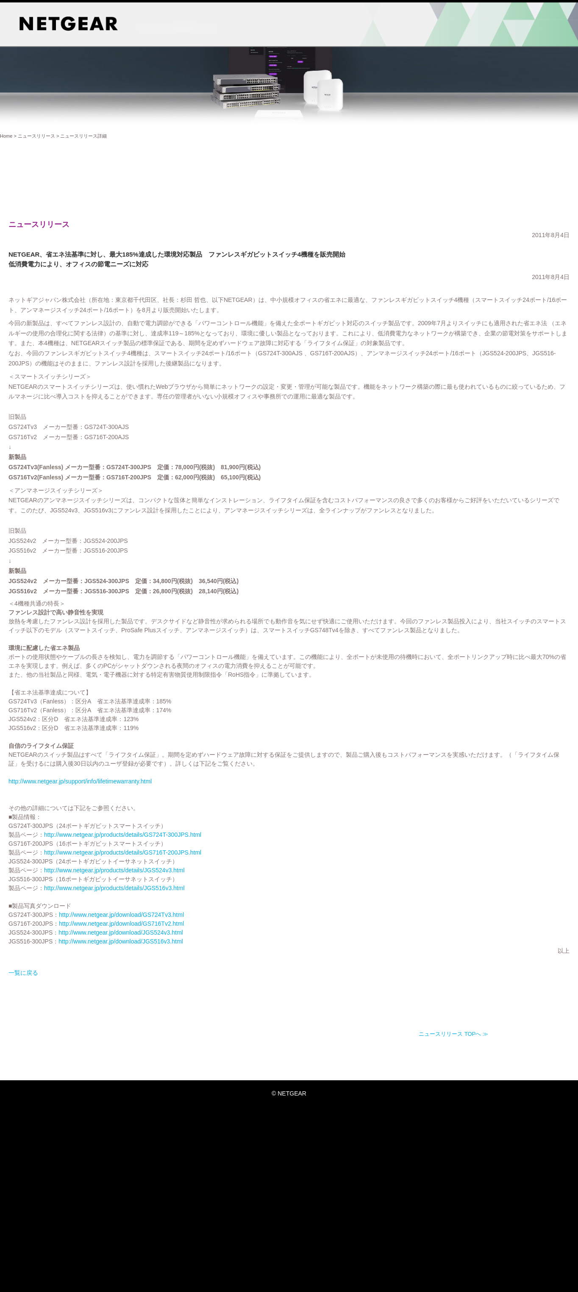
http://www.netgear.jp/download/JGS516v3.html (202, 975)
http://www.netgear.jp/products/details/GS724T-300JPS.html (204, 869)
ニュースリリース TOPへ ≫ (453, 1068)
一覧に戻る (104, 1007)
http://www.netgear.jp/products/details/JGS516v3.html (195, 922)
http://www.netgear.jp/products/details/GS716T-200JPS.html (204, 886)
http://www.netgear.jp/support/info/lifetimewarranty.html (161, 815)
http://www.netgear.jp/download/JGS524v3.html (202, 966)
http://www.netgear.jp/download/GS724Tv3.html (202, 949)
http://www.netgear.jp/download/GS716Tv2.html (202, 957)
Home (6, 135)
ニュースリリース (36, 135)
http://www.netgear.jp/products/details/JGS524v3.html (195, 904)
